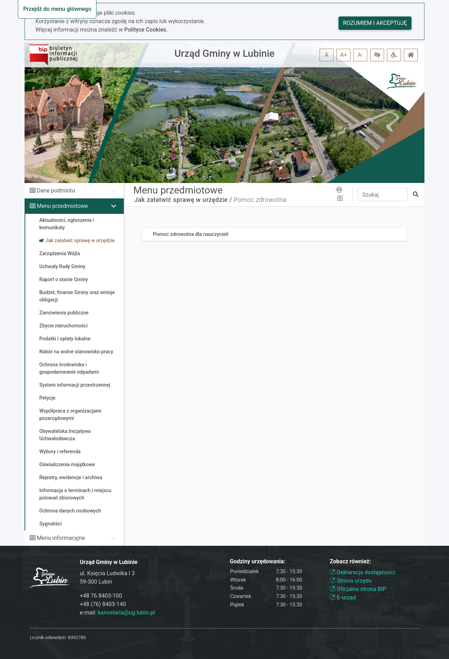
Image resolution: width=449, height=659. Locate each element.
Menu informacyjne (61, 538)
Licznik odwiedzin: (48, 637)
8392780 (77, 637)
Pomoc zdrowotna (260, 199)
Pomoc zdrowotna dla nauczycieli (190, 234)
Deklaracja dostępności (362, 572)
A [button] (326, 55)
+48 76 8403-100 (101, 595)
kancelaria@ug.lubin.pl (126, 612)
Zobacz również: (350, 561)
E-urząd (343, 597)
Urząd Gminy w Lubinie (224, 53)
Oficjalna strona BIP (358, 589)
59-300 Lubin (96, 581)
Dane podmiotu (56, 190)
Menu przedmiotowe (62, 206)
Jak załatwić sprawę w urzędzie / (183, 199)
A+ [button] (343, 55)
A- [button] (360, 55)
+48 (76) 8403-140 (103, 604)
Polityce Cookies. (146, 29)
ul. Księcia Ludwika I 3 (107, 573)
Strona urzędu (351, 580)
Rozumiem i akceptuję (375, 23)
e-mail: (117, 612)
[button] (377, 55)
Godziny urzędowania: (257, 561)
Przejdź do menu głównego (57, 9)
